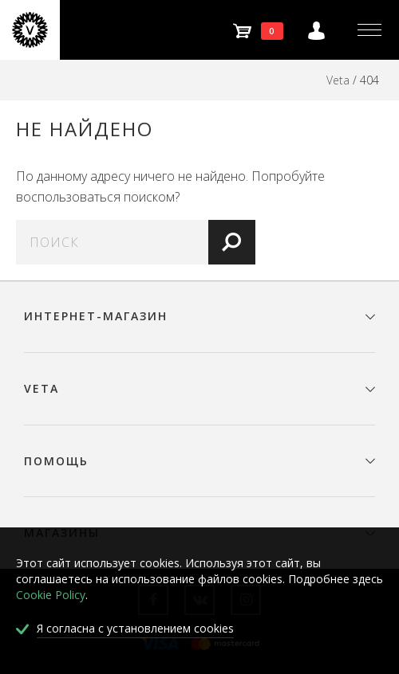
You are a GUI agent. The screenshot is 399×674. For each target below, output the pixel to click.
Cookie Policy (50, 594)
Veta (338, 80)
